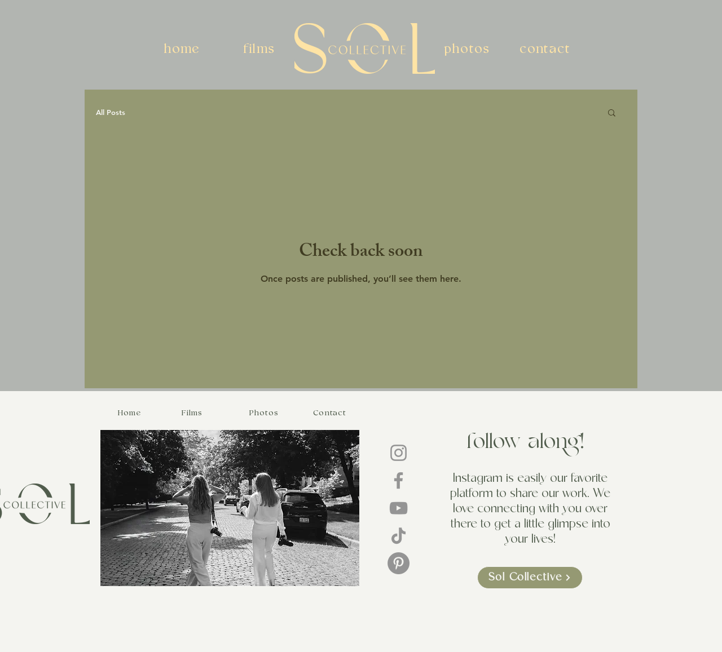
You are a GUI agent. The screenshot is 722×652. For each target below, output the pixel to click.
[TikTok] (399, 536)
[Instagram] (399, 453)
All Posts (110, 112)
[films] (260, 48)
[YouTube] (399, 508)
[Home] (131, 412)
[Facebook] (399, 480)
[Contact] (330, 412)
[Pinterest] (399, 563)
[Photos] (265, 412)
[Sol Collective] (530, 577)
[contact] (546, 48)
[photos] (468, 48)
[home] (183, 48)
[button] (611, 113)
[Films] (193, 412)
